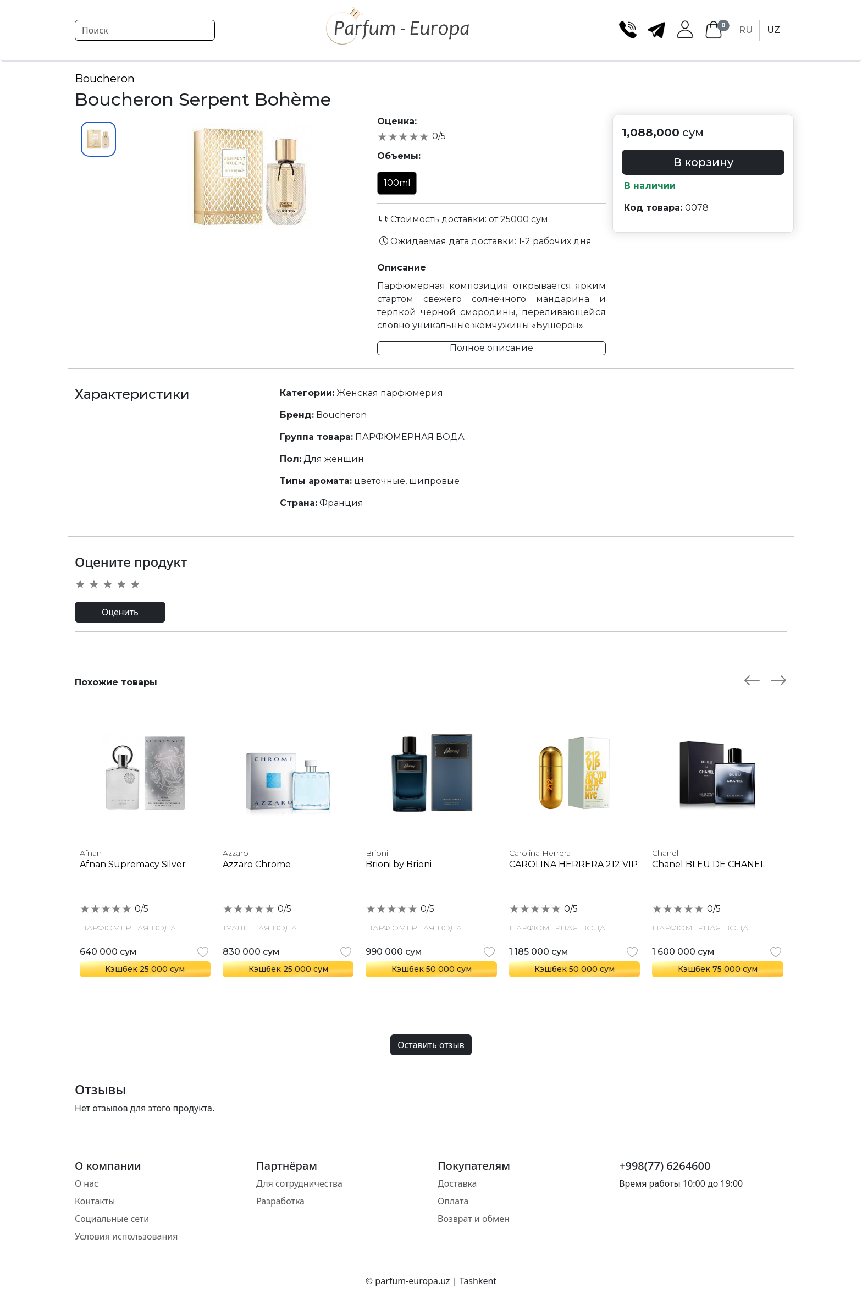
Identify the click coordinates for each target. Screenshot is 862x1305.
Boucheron (105, 78)
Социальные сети (112, 1219)
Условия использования (126, 1236)
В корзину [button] (703, 162)
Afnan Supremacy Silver (133, 864)
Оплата (453, 1201)
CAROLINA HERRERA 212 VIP (573, 864)
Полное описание (491, 348)
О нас (86, 1183)
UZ (773, 30)
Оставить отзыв (430, 1045)
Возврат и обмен (474, 1219)
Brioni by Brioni (399, 864)
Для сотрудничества (299, 1183)
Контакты (95, 1201)
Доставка (457, 1183)
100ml (397, 183)
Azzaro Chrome (257, 864)
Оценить (120, 612)
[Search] (145, 30)
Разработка (280, 1201)
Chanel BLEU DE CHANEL (708, 864)
